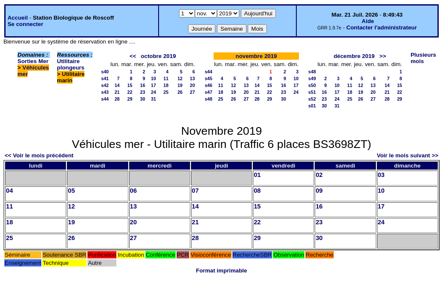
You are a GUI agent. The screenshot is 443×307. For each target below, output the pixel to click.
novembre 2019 (256, 56)
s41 (105, 78)
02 (319, 174)
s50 (312, 85)
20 (192, 85)
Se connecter (25, 24)
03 (381, 174)
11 (165, 78)
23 (142, 92)
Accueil (18, 17)
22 (130, 92)
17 (153, 85)
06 (133, 190)
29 (130, 98)
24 (153, 92)
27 (192, 92)
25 (165, 92)
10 (153, 78)
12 (179, 78)
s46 (208, 85)
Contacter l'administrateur (381, 27)
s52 (312, 98)
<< (133, 56)
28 (117, 98)
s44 (105, 98)
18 (165, 85)
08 (257, 190)
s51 (312, 92)
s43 (105, 92)
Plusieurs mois (423, 58)
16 (142, 85)
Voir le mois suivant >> (407, 155)
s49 (312, 78)
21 (117, 92)
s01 (312, 105)
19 (179, 85)
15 (130, 85)
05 (71, 190)
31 (153, 98)
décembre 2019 (353, 56)
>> (382, 56)
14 (117, 85)
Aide (368, 21)
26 (179, 92)
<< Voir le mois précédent (39, 155)
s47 (208, 92)
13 (192, 78)
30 (142, 98)
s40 (105, 71)
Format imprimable (221, 270)
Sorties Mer (33, 61)
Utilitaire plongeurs (70, 64)
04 (9, 190)
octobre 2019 (158, 56)
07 (195, 190)
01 (257, 174)
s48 (208, 98)
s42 (105, 85)
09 (319, 190)
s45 (208, 78)
